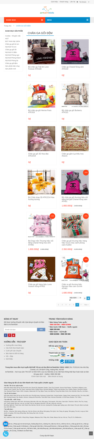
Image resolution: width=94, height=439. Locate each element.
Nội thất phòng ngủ (42, 428)
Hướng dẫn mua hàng (14, 345)
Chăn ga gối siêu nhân (76, 426)
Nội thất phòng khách (56, 428)
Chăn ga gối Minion (63, 426)
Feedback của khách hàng (24, 430)
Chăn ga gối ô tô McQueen (20, 426)
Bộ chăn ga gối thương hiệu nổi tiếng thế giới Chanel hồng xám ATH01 (75, 199)
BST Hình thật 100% (12, 41)
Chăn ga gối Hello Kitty (36, 426)
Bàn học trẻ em (55, 423)
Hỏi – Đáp (9, 356)
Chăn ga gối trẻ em (12, 44)
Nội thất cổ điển (31, 428)
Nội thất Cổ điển (11, 52)
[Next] (86, 305)
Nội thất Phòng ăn (11, 60)
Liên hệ (72, 2)
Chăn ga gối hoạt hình (19, 428)
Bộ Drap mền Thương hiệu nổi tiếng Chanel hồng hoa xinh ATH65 (40, 243)
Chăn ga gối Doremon (50, 426)
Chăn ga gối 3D (11, 49)
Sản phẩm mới (10, 69)
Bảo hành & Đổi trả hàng (15, 353)
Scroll (91, 433)
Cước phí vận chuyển (13, 351)
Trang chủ (7, 26)
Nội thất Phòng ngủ (12, 55)
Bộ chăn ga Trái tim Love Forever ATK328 (38, 68)
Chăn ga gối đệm (11, 63)
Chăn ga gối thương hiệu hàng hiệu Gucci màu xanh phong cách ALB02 (74, 243)
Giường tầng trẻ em (36, 423)
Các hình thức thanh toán (15, 348)
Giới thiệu (54, 2)
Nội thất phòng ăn (68, 428)
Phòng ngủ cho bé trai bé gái (22, 423)
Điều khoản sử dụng (55, 376)
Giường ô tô (46, 423)
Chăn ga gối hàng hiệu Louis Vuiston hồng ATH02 (40, 285)
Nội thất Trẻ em (10, 47)
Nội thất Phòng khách (13, 58)
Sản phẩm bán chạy (12, 66)
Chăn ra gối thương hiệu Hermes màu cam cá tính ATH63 (72, 286)
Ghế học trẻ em (65, 423)
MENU (49, 20)
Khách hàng (64, 2)
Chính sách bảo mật (38, 376)
